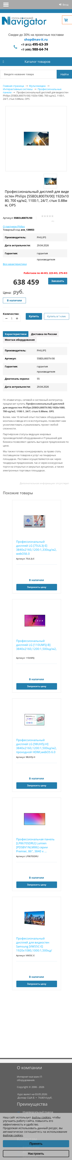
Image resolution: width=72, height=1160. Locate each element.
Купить (34, 316)
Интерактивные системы (18, 89)
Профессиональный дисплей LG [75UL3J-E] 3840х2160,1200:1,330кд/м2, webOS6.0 (36, 547)
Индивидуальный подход (38, 1112)
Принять (36, 1143)
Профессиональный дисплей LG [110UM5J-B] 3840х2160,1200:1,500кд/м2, (36, 645)
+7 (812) (34, 44)
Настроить (36, 1153)
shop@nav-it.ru (36, 39)
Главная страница (13, 86)
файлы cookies (41, 1117)
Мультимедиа (37, 86)
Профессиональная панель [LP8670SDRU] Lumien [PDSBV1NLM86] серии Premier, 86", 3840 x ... (35, 845)
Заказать (57, 281)
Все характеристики (15, 264)
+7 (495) (34, 49)
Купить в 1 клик (56, 316)
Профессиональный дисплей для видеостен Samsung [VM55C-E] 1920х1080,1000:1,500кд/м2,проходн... (34, 944)
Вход (65, 4)
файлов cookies (13, 1135)
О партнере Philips (14, 226)
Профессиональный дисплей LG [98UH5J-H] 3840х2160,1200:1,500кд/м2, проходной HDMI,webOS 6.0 (36, 746)
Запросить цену (36, 587)
